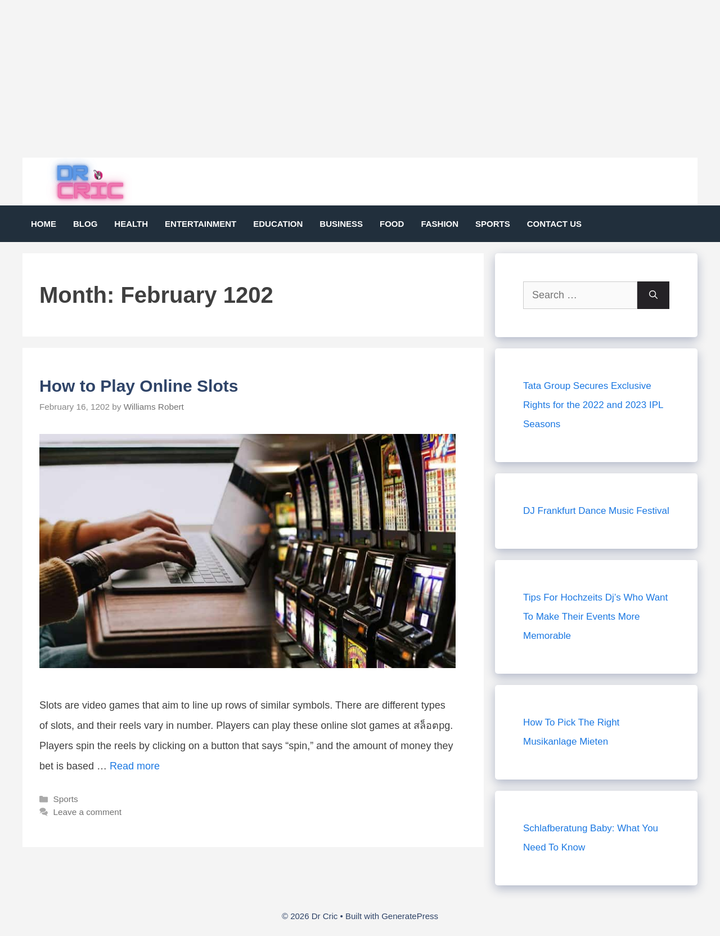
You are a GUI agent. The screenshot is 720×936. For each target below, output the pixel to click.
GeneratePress (409, 916)
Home (43, 224)
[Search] (653, 295)
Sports (492, 224)
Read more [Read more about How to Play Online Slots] (135, 766)
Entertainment (200, 224)
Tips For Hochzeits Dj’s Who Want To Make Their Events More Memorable (595, 616)
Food (392, 224)
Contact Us (554, 224)
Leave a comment (87, 812)
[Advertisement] (337, 79)
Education (278, 224)
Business (341, 224)
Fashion (439, 224)
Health (131, 224)
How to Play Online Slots (138, 386)
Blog (85, 224)
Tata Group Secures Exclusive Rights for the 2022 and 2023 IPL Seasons (593, 404)
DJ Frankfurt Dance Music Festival (596, 510)
